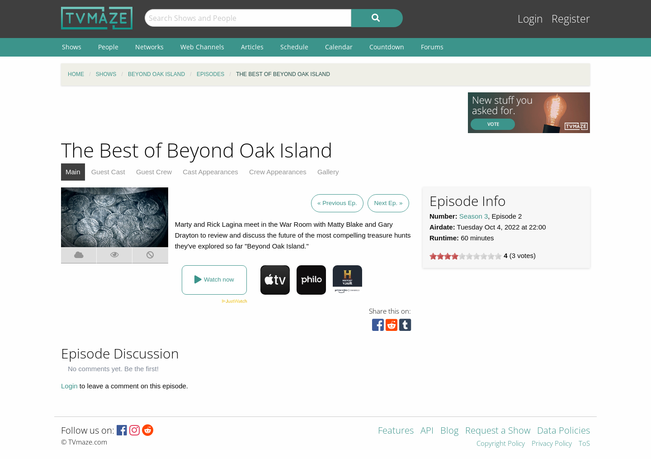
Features (396, 431)
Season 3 (473, 216)
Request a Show (497, 431)
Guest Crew (154, 172)
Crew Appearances (278, 172)
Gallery (328, 172)
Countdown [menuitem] (386, 47)
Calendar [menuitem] (339, 47)
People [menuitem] (108, 47)
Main (73, 172)
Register (571, 19)
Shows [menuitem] (71, 47)
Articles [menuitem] (252, 47)
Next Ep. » (388, 203)
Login (530, 19)
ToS (584, 444)
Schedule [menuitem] (294, 47)
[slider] (465, 256)
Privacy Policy (552, 444)
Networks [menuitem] (149, 47)
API (427, 431)
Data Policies (563, 431)
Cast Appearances (210, 172)
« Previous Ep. (337, 203)
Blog (449, 431)
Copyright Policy (500, 444)
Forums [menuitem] (432, 47)
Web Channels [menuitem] (202, 47)
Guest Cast (108, 172)
